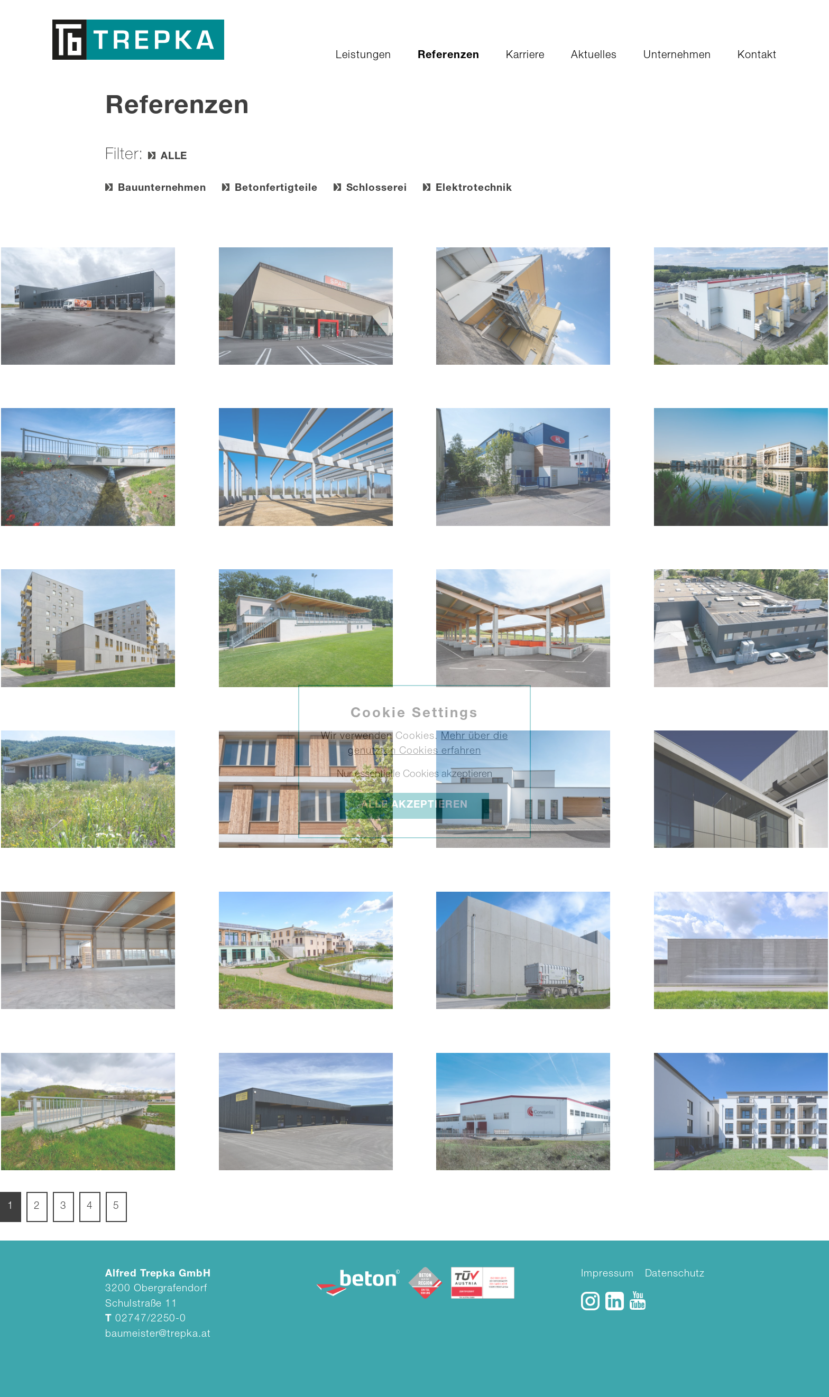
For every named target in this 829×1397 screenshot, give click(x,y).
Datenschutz (675, 1274)
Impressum (607, 1274)
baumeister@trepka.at (158, 1334)
